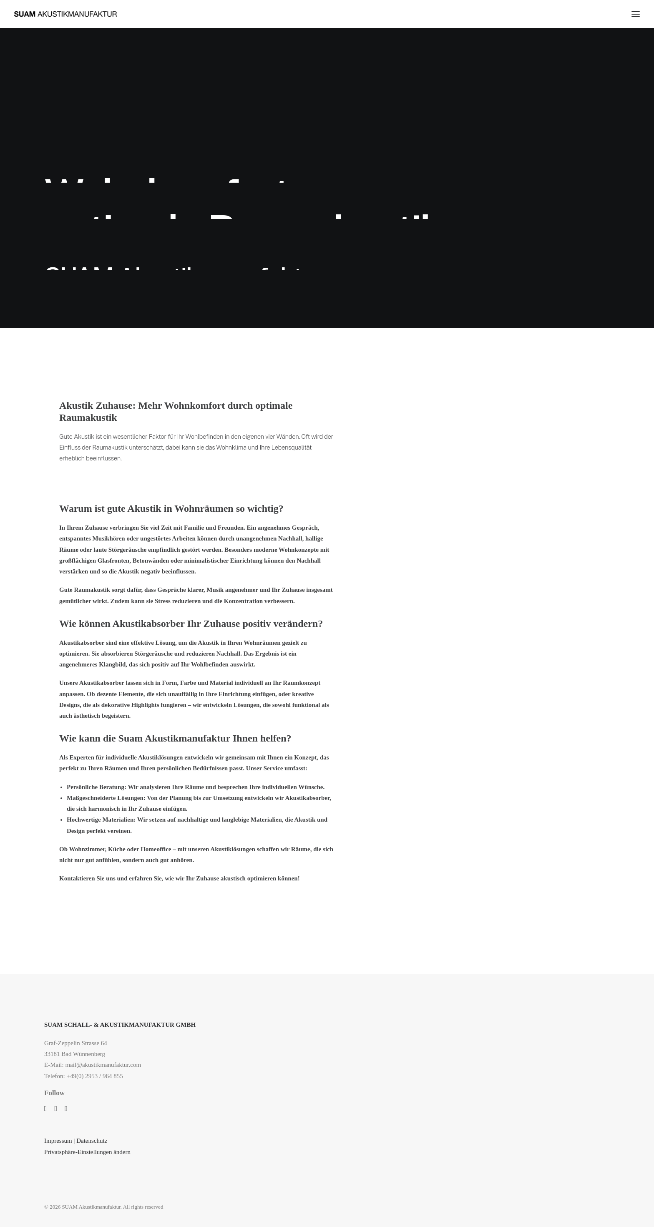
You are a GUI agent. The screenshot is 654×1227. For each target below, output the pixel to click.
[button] (45, 1109)
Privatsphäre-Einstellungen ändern (87, 1152)
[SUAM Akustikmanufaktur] (65, 14)
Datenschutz (92, 1140)
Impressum (58, 1140)
